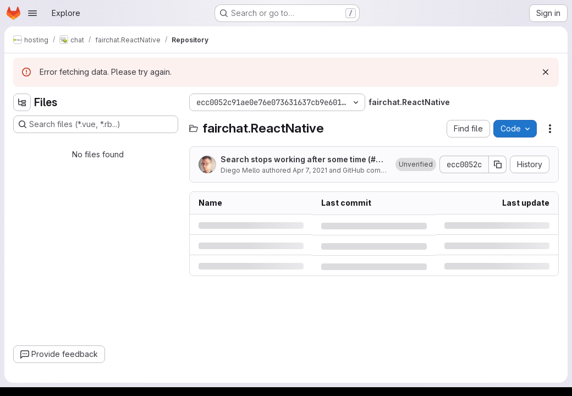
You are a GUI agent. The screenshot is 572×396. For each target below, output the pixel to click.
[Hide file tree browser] (22, 102)
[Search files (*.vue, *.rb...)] (95, 124)
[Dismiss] (545, 72)
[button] (415, 164)
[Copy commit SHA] (498, 164)
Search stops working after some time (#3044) (303, 160)
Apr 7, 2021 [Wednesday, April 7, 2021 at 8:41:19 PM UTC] (310, 170)
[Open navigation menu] (32, 13)
